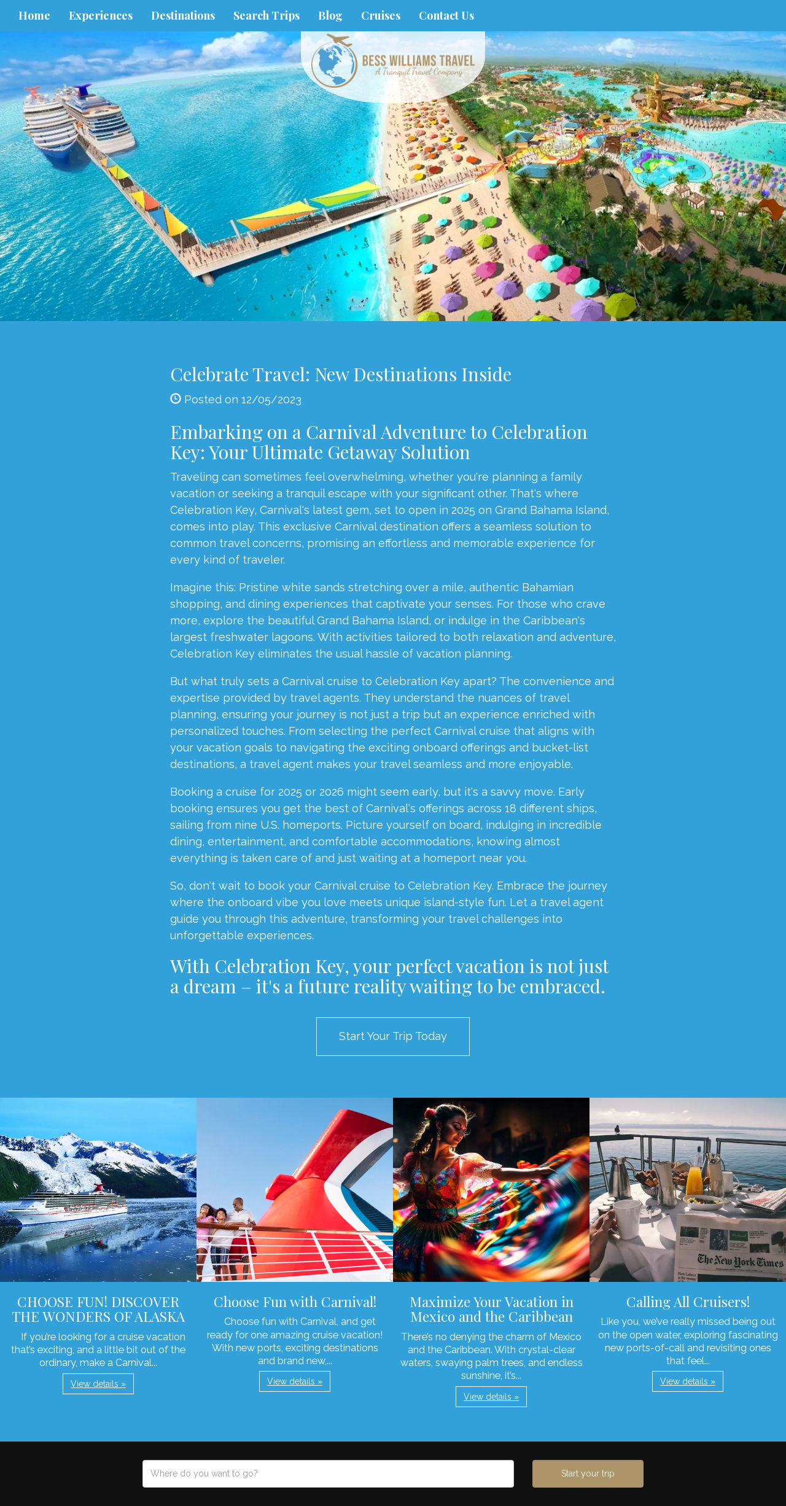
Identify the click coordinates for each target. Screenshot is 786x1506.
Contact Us (446, 15)
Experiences (101, 15)
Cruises (380, 15)
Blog (330, 15)
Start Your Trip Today (393, 1036)
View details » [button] (98, 1384)
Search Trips (266, 15)
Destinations (183, 15)
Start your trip (588, 1473)
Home (34, 15)
